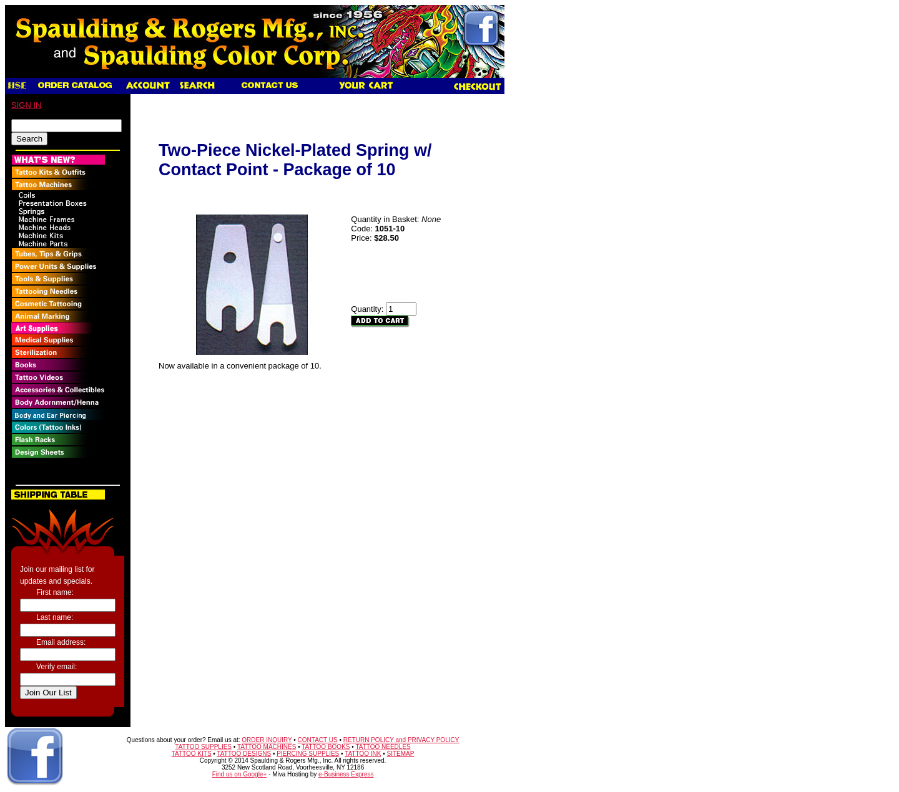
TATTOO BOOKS (326, 746)
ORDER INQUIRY (267, 739)
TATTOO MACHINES (266, 746)
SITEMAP (401, 753)
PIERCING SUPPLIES (308, 753)
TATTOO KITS (192, 753)
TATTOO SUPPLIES (203, 746)
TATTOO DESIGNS (244, 753)
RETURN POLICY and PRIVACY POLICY (401, 739)
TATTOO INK (363, 753)
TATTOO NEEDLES (382, 746)
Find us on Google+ (239, 774)
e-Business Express (345, 774)
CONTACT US (318, 739)
